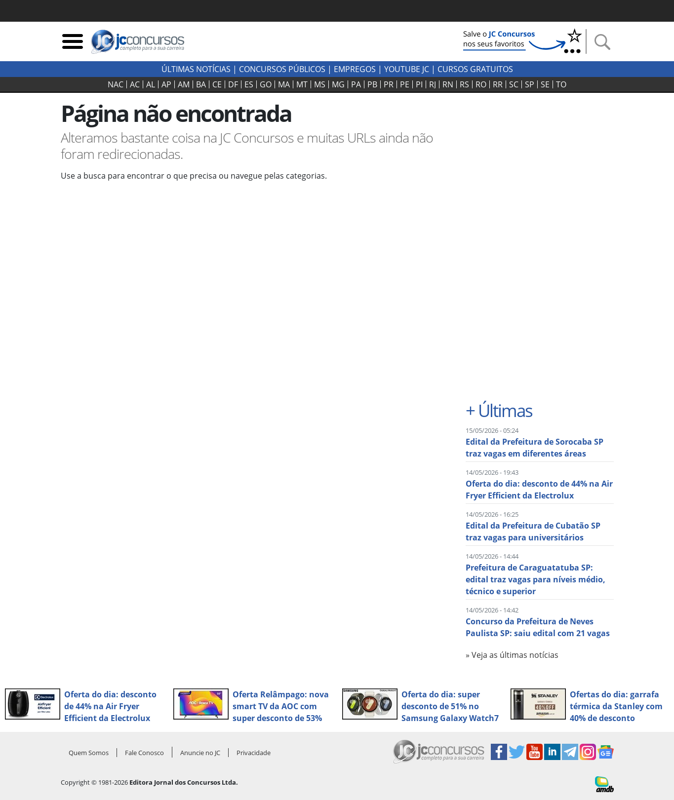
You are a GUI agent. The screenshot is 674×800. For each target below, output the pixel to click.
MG (338, 84)
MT (302, 84)
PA (356, 84)
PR (389, 84)
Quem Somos (89, 752)
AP (166, 84)
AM (184, 84)
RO (481, 84)
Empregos (355, 69)
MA (284, 84)
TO (561, 84)
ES (248, 84)
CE (217, 84)
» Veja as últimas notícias (512, 654)
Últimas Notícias (196, 69)
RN (447, 84)
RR (498, 84)
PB (372, 84)
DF (233, 84)
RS (464, 84)
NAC (115, 84)
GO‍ (266, 84)
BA (201, 84)
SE (545, 84)
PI (419, 84)
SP (529, 84)
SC (513, 84)
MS (319, 84)
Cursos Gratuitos (475, 69)
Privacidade (254, 752)
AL (150, 84)
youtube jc (406, 69)
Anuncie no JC (200, 752)
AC (135, 84)
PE (404, 84)
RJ (432, 84)
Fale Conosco (144, 752)
